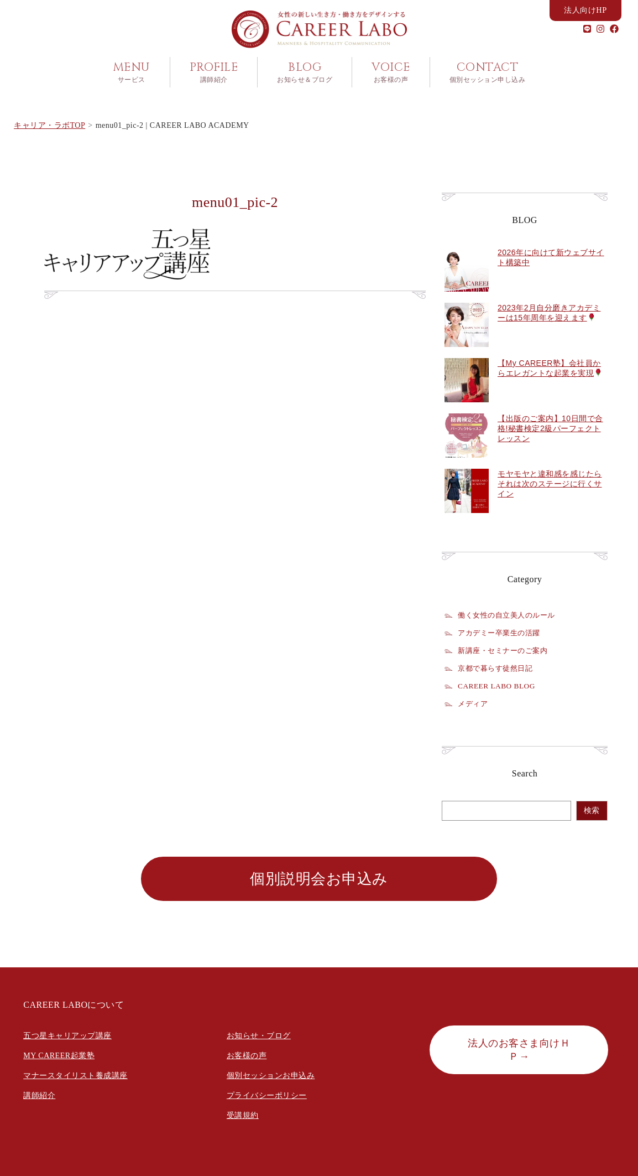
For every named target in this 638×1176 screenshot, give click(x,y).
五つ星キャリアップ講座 (67, 1034)
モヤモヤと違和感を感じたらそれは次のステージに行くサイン (550, 482)
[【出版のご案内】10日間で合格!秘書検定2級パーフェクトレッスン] (466, 462)
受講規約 (243, 1114)
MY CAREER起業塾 (59, 1054)
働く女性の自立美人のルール (510, 613)
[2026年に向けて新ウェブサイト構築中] (466, 296)
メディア (474, 702)
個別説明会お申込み (319, 877)
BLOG (304, 72)
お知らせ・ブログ (259, 1034)
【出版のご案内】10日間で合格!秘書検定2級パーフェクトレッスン (550, 426)
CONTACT (487, 72)
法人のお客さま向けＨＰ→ (519, 1048)
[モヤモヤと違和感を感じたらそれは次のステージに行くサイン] (466, 517)
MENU (131, 72)
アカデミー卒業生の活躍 (502, 631)
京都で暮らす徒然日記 (498, 666)
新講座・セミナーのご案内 (506, 649)
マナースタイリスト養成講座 (75, 1074)
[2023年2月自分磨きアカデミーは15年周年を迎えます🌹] (466, 351)
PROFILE (214, 72)
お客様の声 (247, 1054)
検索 (591, 809)
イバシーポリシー (275, 1094)
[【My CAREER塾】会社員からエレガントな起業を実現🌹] (466, 406)
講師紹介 (39, 1094)
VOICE (391, 72)
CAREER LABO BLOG (499, 684)
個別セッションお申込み (271, 1074)
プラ (235, 1094)
